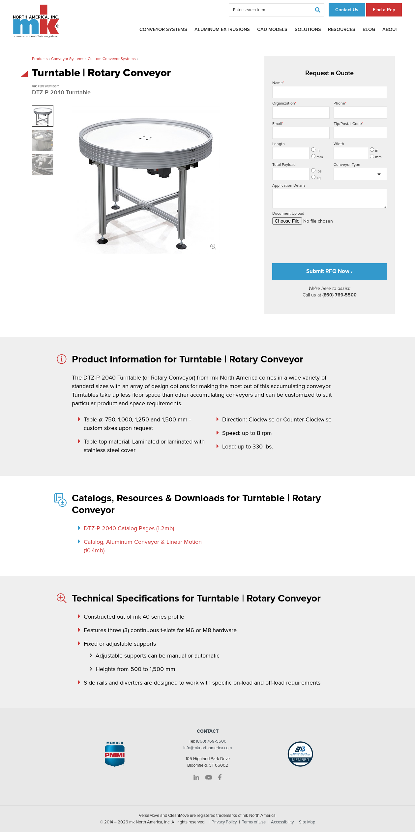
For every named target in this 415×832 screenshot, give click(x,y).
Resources (341, 29)
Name (329, 89)
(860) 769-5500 (211, 741)
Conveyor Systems (163, 29)
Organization (301, 110)
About (390, 29)
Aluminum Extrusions (222, 29)
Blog (369, 29)
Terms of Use (254, 822)
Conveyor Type (347, 164)
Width (339, 143)
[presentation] (322, 241)
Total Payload (284, 164)
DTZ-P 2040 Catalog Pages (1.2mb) (129, 528)
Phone (360, 110)
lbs (316, 170)
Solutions (308, 29)
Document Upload (329, 218)
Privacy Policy (224, 822)
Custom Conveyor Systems (112, 58)
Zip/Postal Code (360, 130)
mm (317, 156)
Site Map (307, 822)
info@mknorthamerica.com (207, 748)
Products (40, 58)
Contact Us (346, 10)
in (315, 150)
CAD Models (272, 29)
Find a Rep (384, 10)
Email (301, 130)
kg (316, 177)
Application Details (329, 195)
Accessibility (282, 822)
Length (278, 143)
